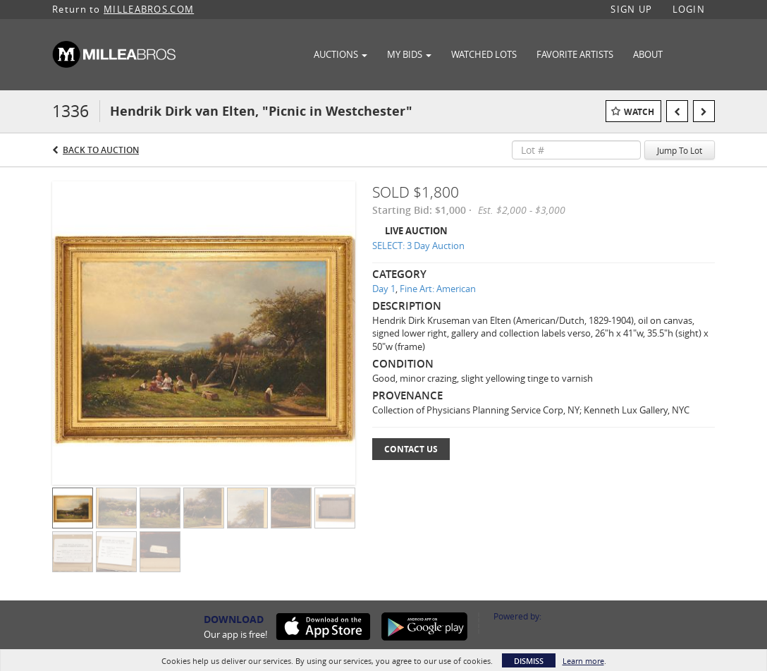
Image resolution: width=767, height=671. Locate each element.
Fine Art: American (438, 288)
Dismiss (529, 660)
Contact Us (411, 449)
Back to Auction (101, 150)
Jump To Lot (679, 150)
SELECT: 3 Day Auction (418, 245)
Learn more (583, 660)
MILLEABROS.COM (149, 9)
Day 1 (383, 288)
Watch (639, 112)
